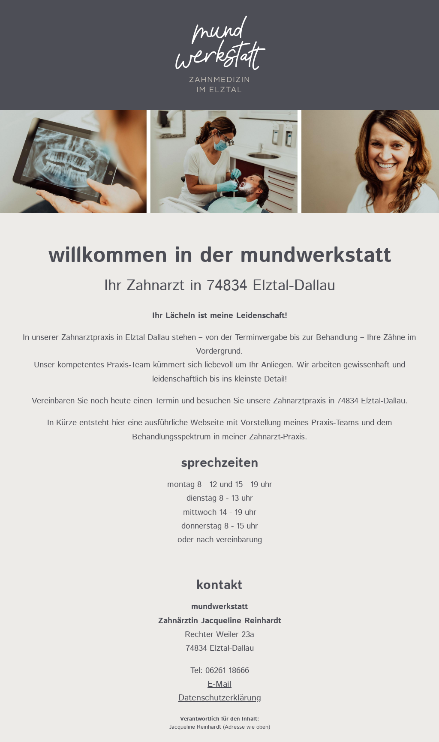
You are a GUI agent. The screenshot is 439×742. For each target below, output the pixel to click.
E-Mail (219, 684)
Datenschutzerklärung (219, 698)
